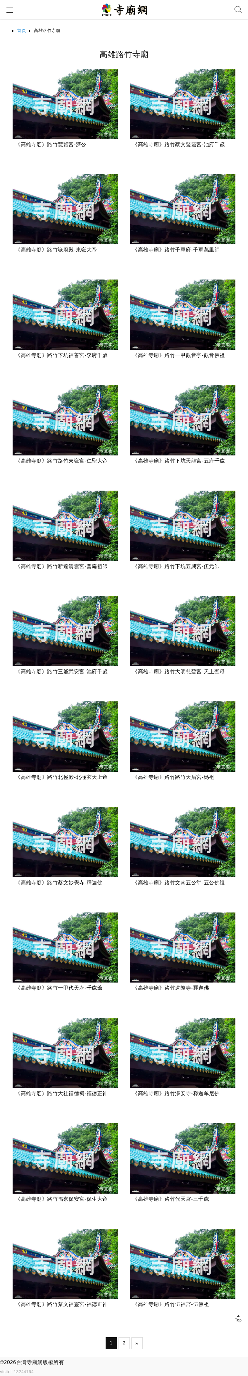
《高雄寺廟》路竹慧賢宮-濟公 (50, 144)
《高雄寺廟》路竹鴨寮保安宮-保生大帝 (61, 1199)
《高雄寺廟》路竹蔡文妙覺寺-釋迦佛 (58, 882)
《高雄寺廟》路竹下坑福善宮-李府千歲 (61, 355)
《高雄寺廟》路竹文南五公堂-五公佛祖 (178, 882)
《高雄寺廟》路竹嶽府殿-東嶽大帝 (56, 249)
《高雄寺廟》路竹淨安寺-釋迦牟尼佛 (176, 1093)
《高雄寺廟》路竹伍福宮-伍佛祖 (170, 1304)
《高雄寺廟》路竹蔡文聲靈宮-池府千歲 (178, 144)
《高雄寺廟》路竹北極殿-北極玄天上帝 (61, 777)
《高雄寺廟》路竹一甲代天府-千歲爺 (58, 988)
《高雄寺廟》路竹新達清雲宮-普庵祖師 (61, 566)
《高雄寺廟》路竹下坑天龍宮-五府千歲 (178, 461)
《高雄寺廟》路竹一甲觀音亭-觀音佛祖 (178, 355)
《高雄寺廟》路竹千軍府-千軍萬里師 (176, 249)
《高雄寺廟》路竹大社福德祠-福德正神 (61, 1093)
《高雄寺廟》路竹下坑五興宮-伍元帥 (176, 566)
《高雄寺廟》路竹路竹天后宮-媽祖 (173, 777)
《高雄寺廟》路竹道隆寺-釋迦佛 (170, 988)
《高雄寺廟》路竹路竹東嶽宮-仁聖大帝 (61, 461)
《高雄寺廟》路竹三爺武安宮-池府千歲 (61, 671)
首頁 (21, 30)
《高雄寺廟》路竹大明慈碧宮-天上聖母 (178, 671)
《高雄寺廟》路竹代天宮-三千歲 (170, 1199)
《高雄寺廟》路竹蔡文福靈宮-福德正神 (61, 1304)
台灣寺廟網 (29, 1362)
